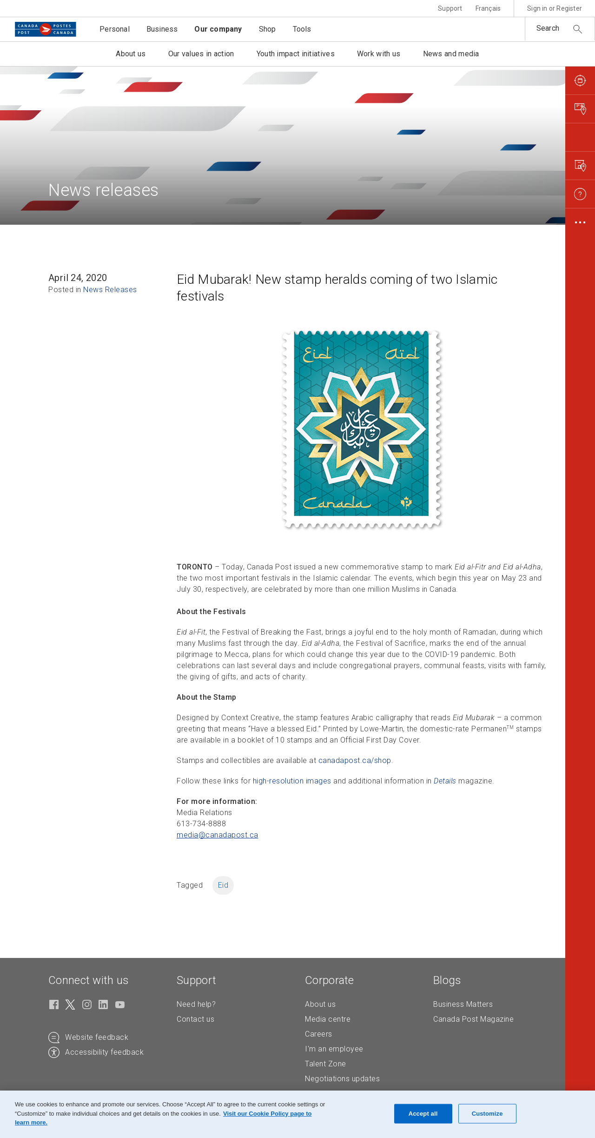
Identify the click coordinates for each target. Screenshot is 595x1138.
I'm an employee (334, 1048)
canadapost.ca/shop (354, 760)
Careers (318, 1034)
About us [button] (130, 53)
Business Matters (463, 1004)
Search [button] (547, 28)
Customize (487, 1113)
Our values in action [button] (201, 53)
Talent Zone (325, 1063)
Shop (267, 29)
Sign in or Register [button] (554, 8)
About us (320, 1004)
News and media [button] (451, 53)
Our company (218, 29)
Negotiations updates (342, 1078)
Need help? (196, 1004)
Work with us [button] (379, 53)
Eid (223, 885)
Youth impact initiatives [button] (296, 53)
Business (162, 29)
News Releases (110, 289)
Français (488, 8)
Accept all (423, 1113)
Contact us (195, 1019)
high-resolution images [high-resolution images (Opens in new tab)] (292, 781)
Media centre (327, 1019)
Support (450, 8)
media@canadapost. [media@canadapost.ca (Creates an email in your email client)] (217, 834)
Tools (302, 29)
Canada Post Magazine (473, 1019)
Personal (114, 29)
